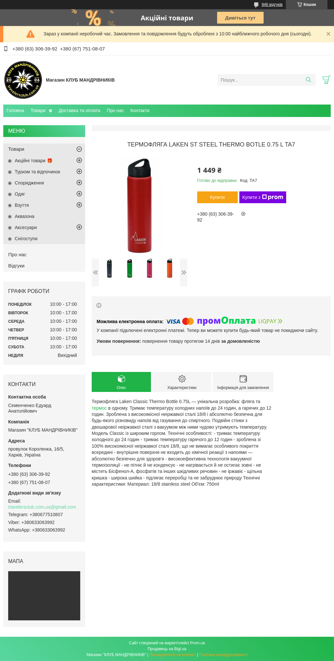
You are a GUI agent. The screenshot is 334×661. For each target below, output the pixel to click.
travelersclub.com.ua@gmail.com (42, 507)
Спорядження (29, 182)
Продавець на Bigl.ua (167, 649)
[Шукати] (308, 80)
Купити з (262, 197)
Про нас (115, 110)
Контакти (139, 110)
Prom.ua (197, 643)
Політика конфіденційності (223, 654)
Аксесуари (26, 227)
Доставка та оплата (79, 110)
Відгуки (16, 265)
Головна (15, 110)
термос (99, 408)
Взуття (22, 205)
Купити (217, 197)
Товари (38, 110)
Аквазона (24, 216)
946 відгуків (272, 4)
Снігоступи (26, 238)
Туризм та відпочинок (37, 171)
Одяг (20, 194)
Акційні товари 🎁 (33, 160)
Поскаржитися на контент (172, 654)
